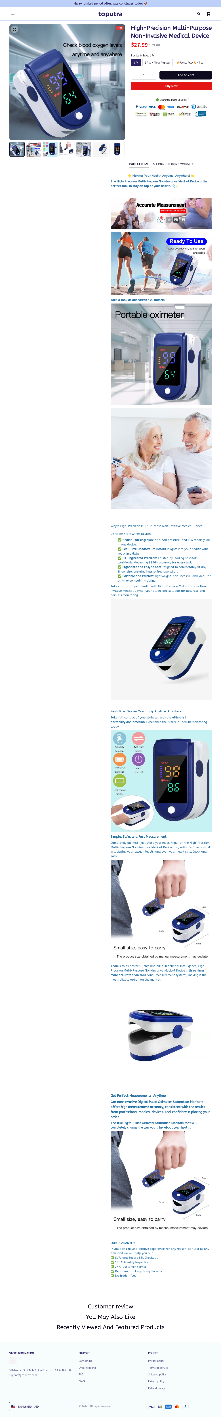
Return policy (156, 1381)
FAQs (82, 1374)
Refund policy (156, 1388)
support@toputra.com (23, 1375)
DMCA (82, 1381)
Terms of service (158, 1367)
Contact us (85, 1361)
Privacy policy (156, 1361)
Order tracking (87, 1367)
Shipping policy (157, 1374)
